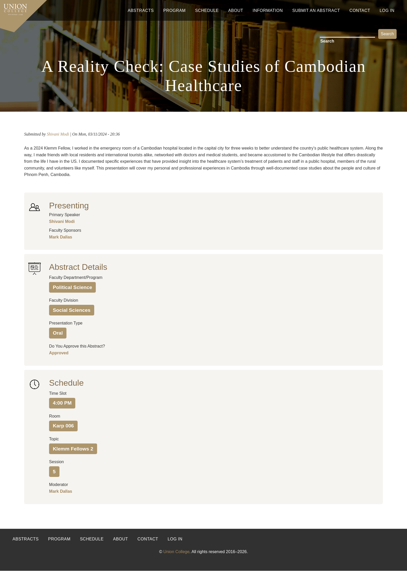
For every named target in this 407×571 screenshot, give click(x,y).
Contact (359, 10)
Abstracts (141, 10)
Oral (58, 333)
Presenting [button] (69, 205)
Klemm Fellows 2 (73, 449)
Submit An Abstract (316, 10)
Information (268, 10)
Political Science (72, 287)
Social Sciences (71, 310)
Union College (176, 551)
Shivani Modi (58, 134)
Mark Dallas (60, 237)
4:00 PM (62, 403)
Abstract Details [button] (78, 267)
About (235, 10)
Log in (175, 539)
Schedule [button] (66, 382)
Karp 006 (63, 425)
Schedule (207, 10)
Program (174, 10)
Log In (386, 10)
